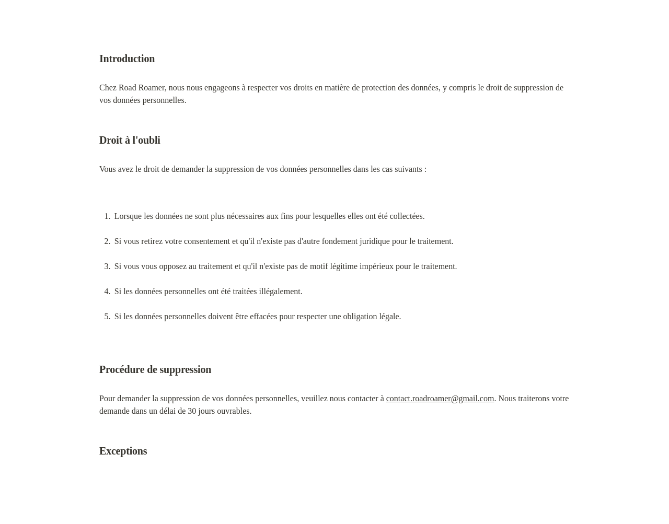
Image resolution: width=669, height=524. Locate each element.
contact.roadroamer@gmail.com (440, 398)
